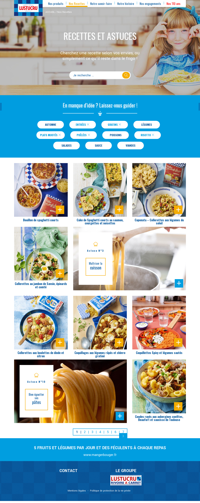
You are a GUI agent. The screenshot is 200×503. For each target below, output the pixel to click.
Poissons (117, 136)
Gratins (114, 124)
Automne (50, 124)
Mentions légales (77, 492)
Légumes (146, 124)
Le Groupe (126, 473)
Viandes (130, 147)
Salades (66, 147)
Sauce (98, 147)
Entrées (82, 124)
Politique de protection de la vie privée (110, 492)
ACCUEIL (50, 12)
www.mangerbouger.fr (100, 456)
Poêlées (86, 136)
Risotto (149, 136)
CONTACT (68, 473)
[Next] (123, 438)
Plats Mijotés (50, 136)
